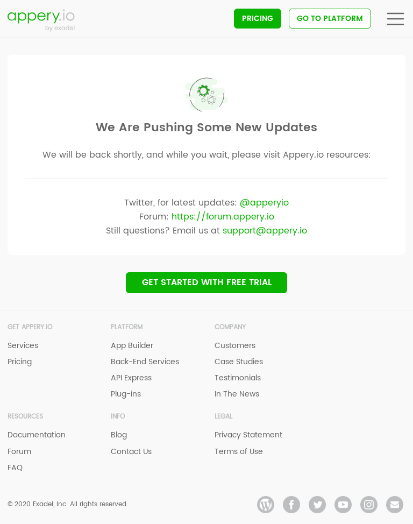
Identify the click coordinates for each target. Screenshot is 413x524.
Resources (25, 417)
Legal (223, 417)
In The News (237, 394)
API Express (131, 378)
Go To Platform (330, 18)
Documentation (37, 435)
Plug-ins (126, 394)
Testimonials (238, 378)
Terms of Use (239, 451)
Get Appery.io (30, 327)
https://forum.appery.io (223, 217)
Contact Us (131, 451)
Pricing (257, 18)
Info (118, 417)
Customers (235, 345)
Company (230, 327)
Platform (127, 327)
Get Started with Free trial (207, 282)
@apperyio (264, 203)
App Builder (132, 345)
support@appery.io (265, 231)
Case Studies (239, 362)
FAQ (15, 468)
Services (23, 345)
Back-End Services (145, 362)
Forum (19, 451)
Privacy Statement (248, 435)
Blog (119, 435)
